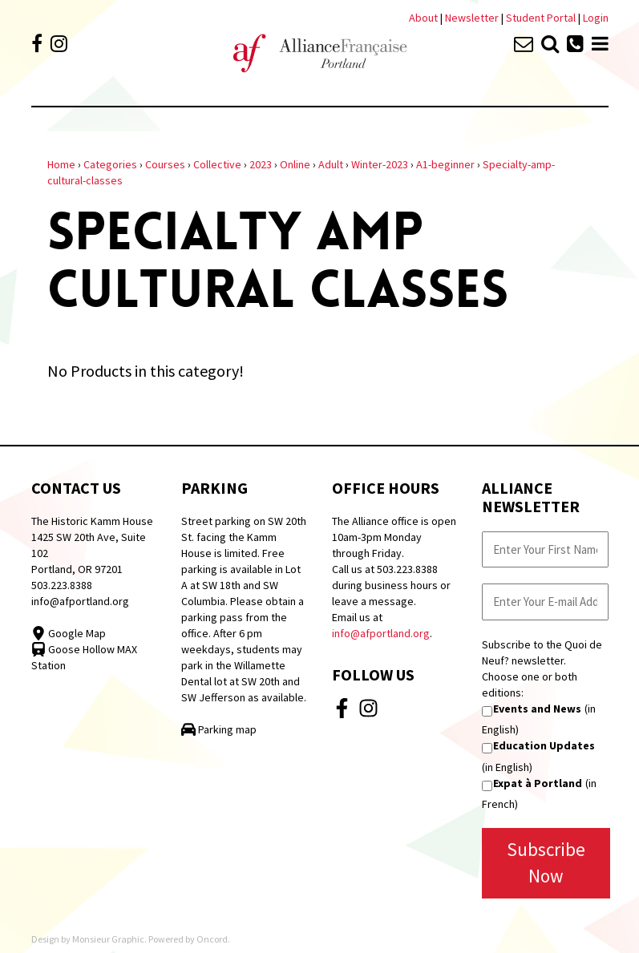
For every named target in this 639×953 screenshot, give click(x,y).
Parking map (219, 729)
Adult (330, 164)
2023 (260, 164)
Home (61, 164)
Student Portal (541, 17)
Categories (110, 164)
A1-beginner (445, 164)
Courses (165, 164)
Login (596, 17)
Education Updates (544, 745)
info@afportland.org (80, 601)
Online (295, 164)
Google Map (68, 633)
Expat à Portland (537, 783)
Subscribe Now (546, 862)
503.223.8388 (61, 585)
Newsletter (473, 17)
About (423, 17)
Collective (217, 164)
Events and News (537, 708)
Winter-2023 (379, 164)
